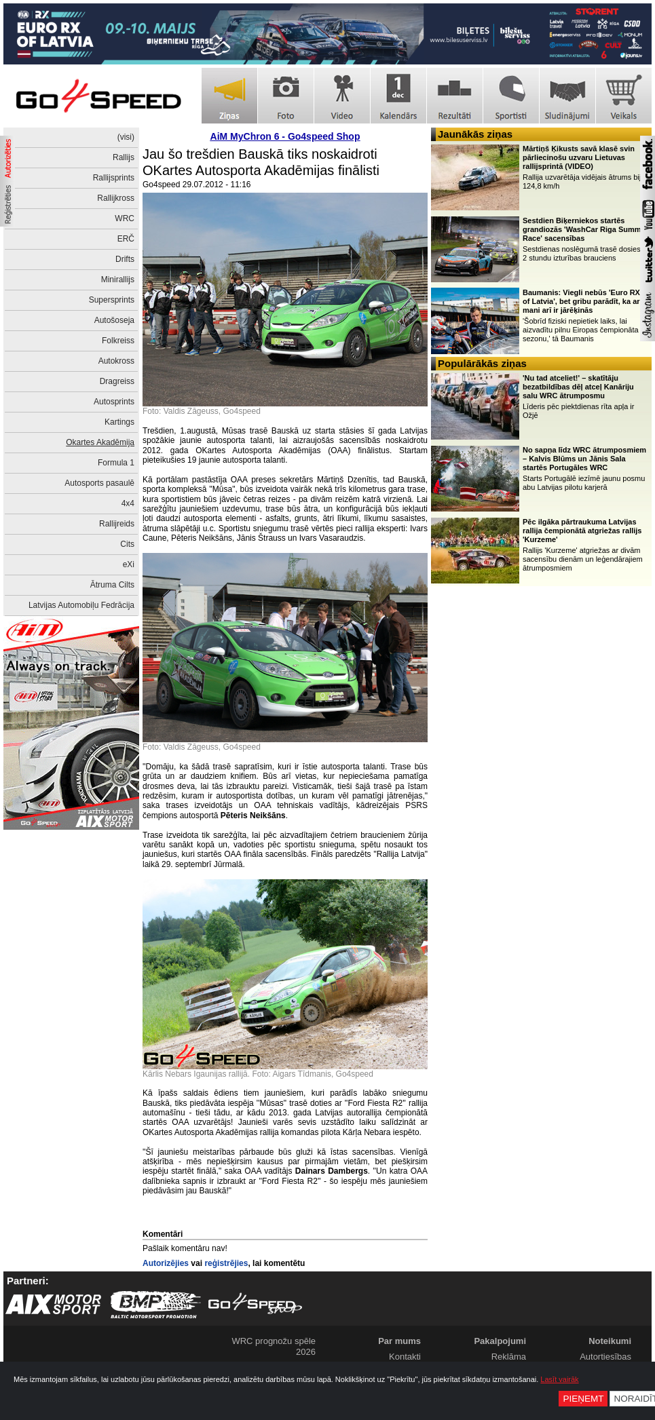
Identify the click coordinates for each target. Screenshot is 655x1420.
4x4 (127, 503)
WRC (124, 218)
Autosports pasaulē (99, 483)
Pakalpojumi (500, 1341)
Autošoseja (114, 320)
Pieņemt (583, 1399)
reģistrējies (226, 1263)
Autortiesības (605, 1356)
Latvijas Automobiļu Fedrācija (81, 605)
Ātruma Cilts (112, 585)
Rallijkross (115, 198)
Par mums (399, 1341)
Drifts (124, 259)
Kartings (119, 422)
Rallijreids (116, 524)
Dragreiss (117, 381)
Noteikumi (609, 1341)
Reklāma (508, 1356)
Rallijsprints (113, 178)
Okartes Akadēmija (100, 442)
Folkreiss (118, 340)
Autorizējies (166, 1263)
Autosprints (114, 401)
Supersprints (111, 300)
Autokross (116, 361)
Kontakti (405, 1356)
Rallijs (123, 157)
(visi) (125, 137)
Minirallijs (117, 279)
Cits (127, 544)
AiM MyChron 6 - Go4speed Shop (285, 136)
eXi (128, 564)
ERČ (125, 239)
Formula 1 (116, 462)
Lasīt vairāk (559, 1379)
